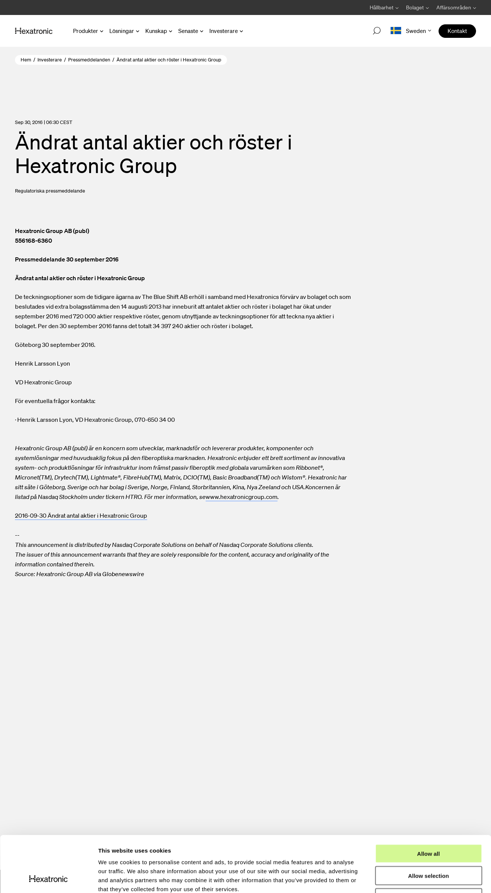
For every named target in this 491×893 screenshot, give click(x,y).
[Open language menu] (410, 31)
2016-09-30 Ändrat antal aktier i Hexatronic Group (81, 515)
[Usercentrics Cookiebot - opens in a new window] (48, 878)
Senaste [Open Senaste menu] (188, 30)
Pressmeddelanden (89, 60)
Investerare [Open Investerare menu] (223, 30)
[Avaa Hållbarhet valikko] (384, 7)
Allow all (428, 801)
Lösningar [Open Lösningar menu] (121, 30)
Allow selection (428, 823)
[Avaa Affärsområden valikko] (454, 7)
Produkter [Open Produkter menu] (85, 30)
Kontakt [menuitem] (457, 30)
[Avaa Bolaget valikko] (417, 7)
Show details (393, 878)
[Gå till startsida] (33, 31)
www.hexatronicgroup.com (242, 496)
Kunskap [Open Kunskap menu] (156, 30)
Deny (429, 845)
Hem (26, 60)
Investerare (49, 60)
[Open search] (377, 31)
